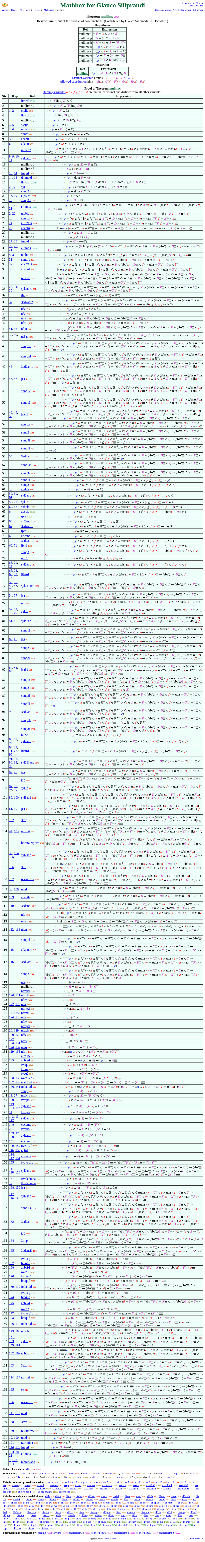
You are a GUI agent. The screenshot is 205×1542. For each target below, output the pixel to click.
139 (17, 1078)
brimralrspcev (30, 842)
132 (17, 1047)
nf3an (24, 336)
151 (11, 1141)
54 (10, 595)
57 (15, 582)
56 (10, 582)
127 (11, 1039)
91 (10, 759)
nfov (24, 1041)
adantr (25, 139)
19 (15, 195)
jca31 (24, 414)
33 (10, 269)
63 (15, 506)
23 (10, 218)
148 (11, 1124)
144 (11, 1107)
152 (17, 1145)
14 (15, 173)
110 (11, 905)
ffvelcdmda (28, 1178)
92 (15, 759)
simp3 (25, 552)
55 (10, 456)
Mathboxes (48, 10)
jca (23, 378)
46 (10, 366)
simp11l (26, 346)
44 (10, 831)
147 (11, 1120)
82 (10, 639)
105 (11, 856)
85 (10, 671)
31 (10, 259)
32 (10, 264)
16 (10, 195)
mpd (24, 889)
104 (16, 853)
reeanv (25, 278)
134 (11, 1154)
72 (15, 570)
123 (17, 1004)
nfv (23, 308)
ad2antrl (26, 521)
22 (13, 213)
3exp (24, 820)
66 (10, 521)
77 (15, 595)
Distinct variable (82, 78)
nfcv (24, 999)
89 (10, 772)
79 (15, 613)
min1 (24, 558)
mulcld (25, 129)
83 (10, 667)
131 (17, 1042)
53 (10, 585)
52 (10, 609)
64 (10, 511)
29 (10, 246)
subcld (25, 506)
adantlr (25, 897)
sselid (24, 110)
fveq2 (24, 1064)
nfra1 (24, 318)
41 (10, 328)
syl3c (24, 611)
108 (16, 889)
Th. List (37, 10)
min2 (24, 735)
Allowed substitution (73, 81)
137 (11, 1082)
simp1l (25, 480)
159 (17, 1187)
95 (10, 754)
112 (11, 929)
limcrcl (25, 182)
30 (13, 254)
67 (10, 526)
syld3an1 (27, 621)
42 (15, 328)
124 (11, 1047)
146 (11, 1150)
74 (10, 566)
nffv (23, 1004)
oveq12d (26, 1078)
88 (10, 762)
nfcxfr (25, 995)
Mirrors (5, 10)
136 (11, 1086)
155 (11, 1162)
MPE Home (25, 10)
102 (11, 820)
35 (10, 290)
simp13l (26, 402)
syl (23, 187)
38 (10, 853)
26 (10, 287)
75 (10, 577)
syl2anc (26, 495)
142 (11, 1158)
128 (11, 1042)
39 (10, 334)
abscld (25, 511)
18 (10, 191)
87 (10, 786)
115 (11, 949)
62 (10, 506)
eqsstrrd (26, 195)
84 (15, 667)
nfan (24, 328)
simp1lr (26, 465)
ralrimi (25, 831)
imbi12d (26, 1086)
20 (15, 205)
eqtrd (24, 1150)
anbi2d (25, 1060)
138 (11, 1078)
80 (15, 621)
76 (10, 589)
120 (11, 995)
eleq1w (25, 1056)
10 (17, 156)
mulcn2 (26, 150)
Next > (199, 3)
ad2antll (26, 536)
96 (10, 766)
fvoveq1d (27, 1162)
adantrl (25, 269)
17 (13, 187)
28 (15, 241)
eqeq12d (26, 1082)
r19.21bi (26, 223)
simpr (24, 134)
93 (15, 762)
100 (16, 797)
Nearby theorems (195, 6)
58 (15, 585)
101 (16, 808)
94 (10, 743)
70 (10, 540)
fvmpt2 (25, 1100)
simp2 (25, 432)
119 (11, 1051)
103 (16, 831)
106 (11, 867)
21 (10, 208)
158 (11, 1187)
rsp (23, 603)
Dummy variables (54, 92)
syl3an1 (26, 797)
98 (10, 789)
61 (10, 497)
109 (11, 897)
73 (15, 574)
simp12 (26, 391)
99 (15, 789)
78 (10, 613)
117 (11, 1169)
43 (10, 338)
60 (15, 493)
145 (17, 1107)
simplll (25, 448)
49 (15, 412)
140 (17, 1082)
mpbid (25, 213)
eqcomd (26, 1124)
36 (10, 889)
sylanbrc (26, 288)
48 (10, 412)
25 (10, 228)
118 (11, 1172)
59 (10, 493)
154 (17, 1158)
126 (11, 1017)
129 (16, 1030)
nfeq (24, 1047)
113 (17, 929)
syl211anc (27, 585)
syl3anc (26, 158)
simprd (25, 218)
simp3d (26, 200)
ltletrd (25, 574)
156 (17, 1172)
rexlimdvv (27, 879)
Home (14, 10)
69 (10, 536)
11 (10, 160)
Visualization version (182, 10)
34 (15, 287)
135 (11, 1060)
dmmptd (26, 177)
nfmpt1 (25, 991)
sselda (25, 489)
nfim (24, 1051)
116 (11, 962)
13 (10, 173)
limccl (25, 100)
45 (10, 378)
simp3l (25, 440)
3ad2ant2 (27, 302)
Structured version (163, 10)
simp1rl (26, 356)
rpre (23, 516)
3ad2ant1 (27, 366)
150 (11, 1137)
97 (15, 772)
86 (10, 797)
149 (11, 1145)
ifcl (23, 295)
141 (17, 1086)
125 (16, 1013)
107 (11, 879)
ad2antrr (26, 949)
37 (10, 302)
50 (10, 416)
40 (15, 334)
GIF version (198, 10)
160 (17, 1197)
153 (17, 1150)
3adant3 (26, 905)
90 (10, 711)
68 (10, 545)
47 (15, 378)
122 (11, 1004)
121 (17, 995)
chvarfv (26, 1156)
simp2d (26, 191)
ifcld (24, 545)
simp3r (25, 473)
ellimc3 (26, 206)
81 (10, 808)
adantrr (25, 228)
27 (10, 241)
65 (10, 570)
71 (15, 545)
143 (11, 1104)
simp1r (25, 424)
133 (17, 1051)
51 (10, 621)
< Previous (187, 3)
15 (10, 205)
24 (10, 223)
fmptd (25, 173)
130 (11, 1035)
